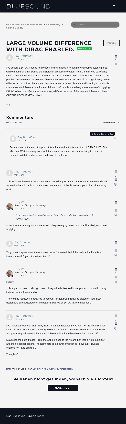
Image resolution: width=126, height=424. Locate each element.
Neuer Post (63, 387)
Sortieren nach (111, 122)
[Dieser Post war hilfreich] (118, 56)
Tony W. (19, 202)
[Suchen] (95, 24)
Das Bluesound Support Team (24, 24)
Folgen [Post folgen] (111, 43)
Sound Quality (14, 27)
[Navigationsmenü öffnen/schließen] (114, 6)
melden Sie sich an (22, 368)
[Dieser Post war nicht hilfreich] (118, 64)
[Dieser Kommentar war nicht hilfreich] (118, 180)
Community (53, 24)
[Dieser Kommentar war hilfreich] (118, 172)
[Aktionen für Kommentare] (114, 138)
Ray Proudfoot (23, 55)
